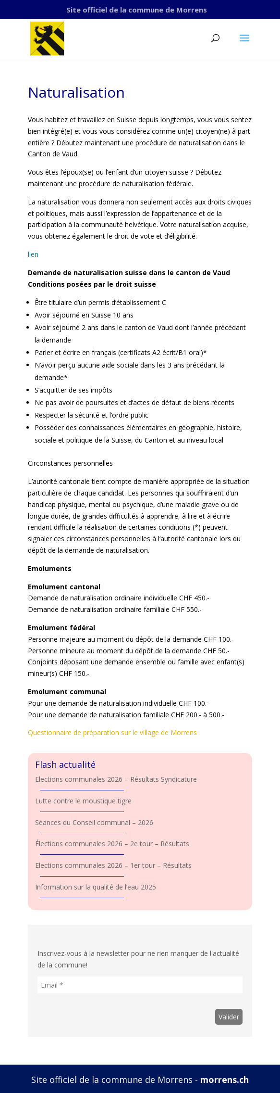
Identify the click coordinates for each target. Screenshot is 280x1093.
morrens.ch (224, 1079)
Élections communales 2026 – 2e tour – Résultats (112, 843)
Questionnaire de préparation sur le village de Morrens (112, 732)
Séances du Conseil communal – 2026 (94, 822)
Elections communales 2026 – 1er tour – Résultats (113, 865)
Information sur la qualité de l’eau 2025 (95, 886)
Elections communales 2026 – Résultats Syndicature (116, 779)
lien (33, 254)
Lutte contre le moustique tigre (83, 800)
